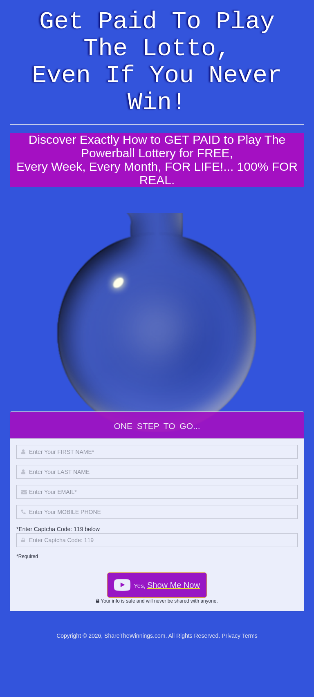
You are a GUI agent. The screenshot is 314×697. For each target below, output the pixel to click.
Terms (250, 635)
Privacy (231, 635)
